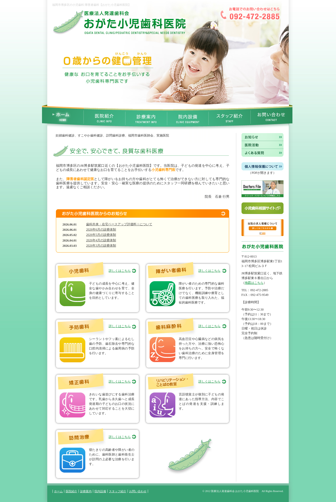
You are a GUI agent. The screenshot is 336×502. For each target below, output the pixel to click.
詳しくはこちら (120, 271)
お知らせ (263, 137)
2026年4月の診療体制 (101, 240)
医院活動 (263, 145)
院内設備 (188, 117)
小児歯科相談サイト (263, 208)
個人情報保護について (263, 166)
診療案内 (146, 117)
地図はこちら (254, 283)
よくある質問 (263, 153)
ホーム (58, 491)
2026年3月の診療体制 (101, 245)
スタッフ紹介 (230, 117)
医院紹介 (104, 117)
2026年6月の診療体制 (101, 229)
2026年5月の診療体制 (101, 235)
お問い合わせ (271, 117)
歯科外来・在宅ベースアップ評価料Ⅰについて (119, 224)
